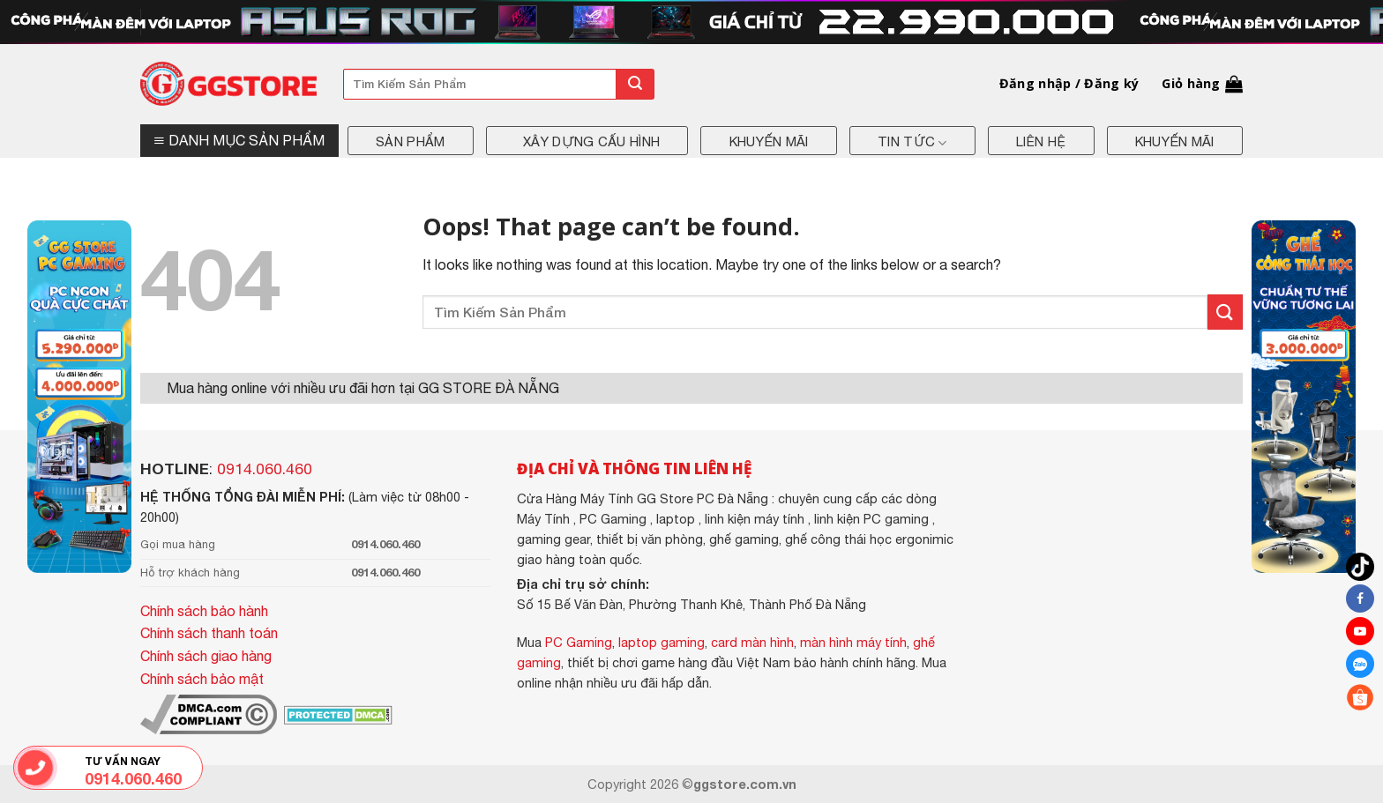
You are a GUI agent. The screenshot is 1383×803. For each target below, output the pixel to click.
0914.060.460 (264, 469)
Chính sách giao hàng (206, 656)
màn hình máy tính (853, 642)
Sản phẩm (410, 141)
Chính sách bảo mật (202, 679)
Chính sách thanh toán (209, 633)
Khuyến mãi (769, 141)
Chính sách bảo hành (204, 611)
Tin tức (912, 143)
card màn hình (752, 642)
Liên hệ (1040, 141)
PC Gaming (578, 642)
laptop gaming (661, 642)
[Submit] (635, 84)
